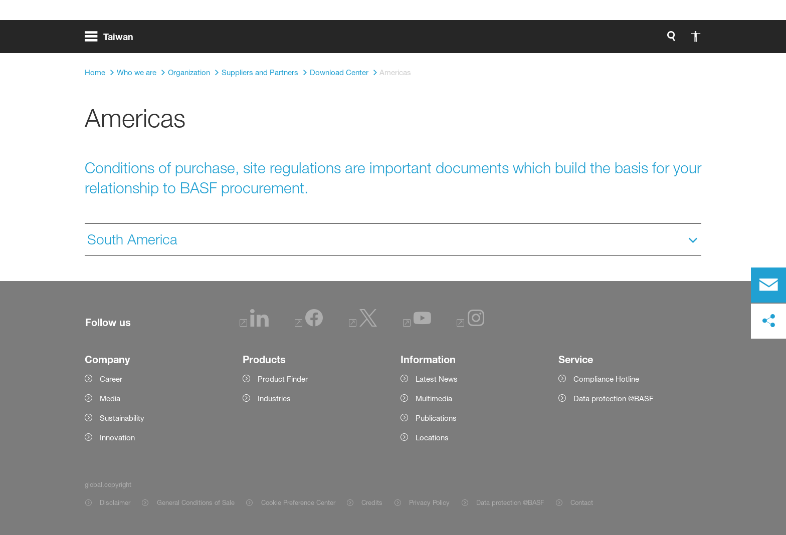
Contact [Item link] (581, 502)
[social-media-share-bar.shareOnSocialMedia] (768, 321)
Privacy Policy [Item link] (429, 502)
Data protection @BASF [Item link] (510, 502)
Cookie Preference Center (298, 502)
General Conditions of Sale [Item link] (196, 502)
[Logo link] (661, 40)
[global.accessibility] (590, 40)
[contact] (768, 285)
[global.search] (566, 40)
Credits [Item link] (371, 502)
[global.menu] (113, 40)
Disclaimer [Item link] (115, 502)
